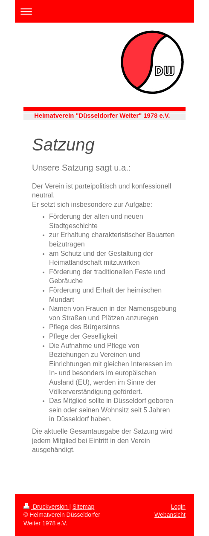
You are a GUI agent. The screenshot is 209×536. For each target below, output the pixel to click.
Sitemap (83, 506)
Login (178, 506)
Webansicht (170, 514)
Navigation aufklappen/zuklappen (104, 11)
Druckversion (46, 506)
